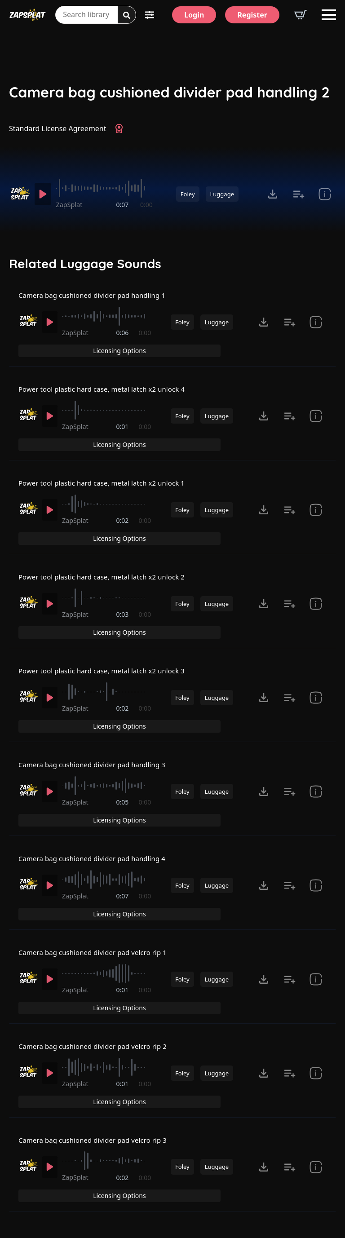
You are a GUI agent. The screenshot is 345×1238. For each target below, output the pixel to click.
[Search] (127, 15)
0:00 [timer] (146, 204)
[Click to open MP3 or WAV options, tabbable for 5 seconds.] (272, 194)
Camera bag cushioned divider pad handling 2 (169, 92)
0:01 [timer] (123, 429)
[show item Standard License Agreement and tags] (325, 194)
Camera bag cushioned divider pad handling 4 (97, 814)
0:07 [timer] (123, 204)
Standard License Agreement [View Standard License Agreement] (57, 128)
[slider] (106, 188)
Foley (188, 194)
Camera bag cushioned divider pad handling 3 (97, 729)
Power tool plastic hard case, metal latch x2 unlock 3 (108, 643)
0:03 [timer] (123, 601)
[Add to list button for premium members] (299, 194)
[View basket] (300, 15)
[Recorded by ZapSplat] (19, 193)
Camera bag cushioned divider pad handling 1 (97, 301)
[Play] (44, 194)
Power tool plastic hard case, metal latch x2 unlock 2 (108, 557)
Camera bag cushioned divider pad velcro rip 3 (98, 1070)
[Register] (252, 14)
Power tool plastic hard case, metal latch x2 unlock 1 (108, 472)
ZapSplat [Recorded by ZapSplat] (72, 204)
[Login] (194, 14)
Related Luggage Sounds (85, 263)
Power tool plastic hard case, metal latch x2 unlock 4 (108, 387)
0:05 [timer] (123, 771)
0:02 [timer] (123, 515)
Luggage (222, 194)
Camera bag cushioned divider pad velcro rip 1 (98, 900)
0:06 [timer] (123, 344)
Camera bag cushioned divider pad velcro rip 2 (98, 985)
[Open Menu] (329, 15)
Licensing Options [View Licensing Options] (297, 301)
